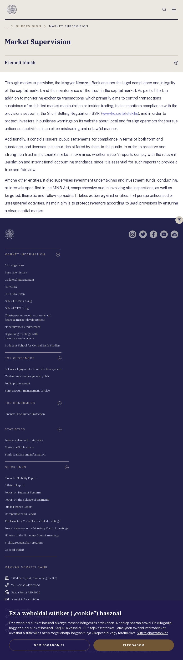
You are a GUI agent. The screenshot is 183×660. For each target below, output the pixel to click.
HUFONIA (11, 286)
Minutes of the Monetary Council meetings (32, 535)
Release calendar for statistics (24, 440)
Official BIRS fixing (17, 308)
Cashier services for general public (27, 376)
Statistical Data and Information (25, 454)
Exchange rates (15, 265)
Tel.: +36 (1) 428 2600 (25, 585)
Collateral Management (19, 279)
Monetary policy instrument (22, 327)
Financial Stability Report (21, 478)
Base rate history (16, 272)
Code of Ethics (14, 549)
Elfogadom (133, 645)
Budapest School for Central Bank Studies (32, 345)
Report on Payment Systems (23, 492)
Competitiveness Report (20, 514)
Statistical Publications (19, 447)
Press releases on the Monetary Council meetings (37, 528)
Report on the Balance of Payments (27, 499)
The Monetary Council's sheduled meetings (33, 521)
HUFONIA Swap (15, 294)
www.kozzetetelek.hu (120, 113)
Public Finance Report (18, 506)
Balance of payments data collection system (33, 369)
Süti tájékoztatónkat (152, 633)
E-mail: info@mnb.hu (25, 599)
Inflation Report (15, 485)
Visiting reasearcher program (24, 542)
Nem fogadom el (49, 645)
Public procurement (17, 383)
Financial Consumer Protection (25, 414)
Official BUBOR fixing (18, 301)
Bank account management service (27, 390)
